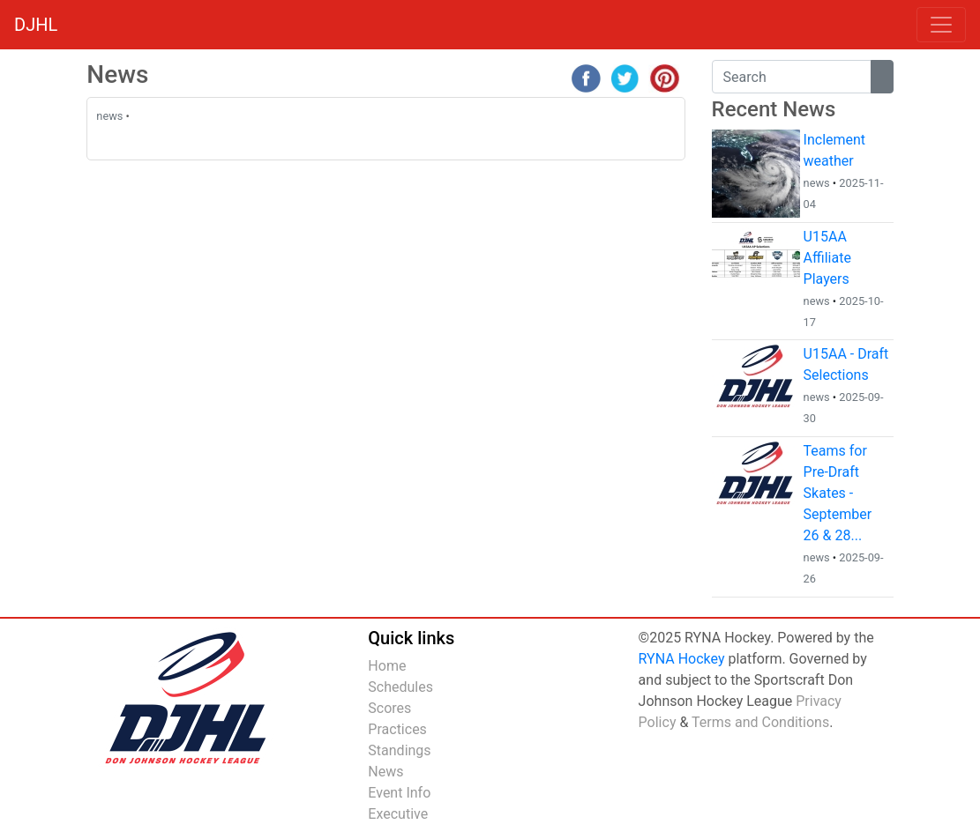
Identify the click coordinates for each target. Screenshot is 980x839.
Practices (397, 729)
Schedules (400, 687)
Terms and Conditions (760, 722)
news (109, 116)
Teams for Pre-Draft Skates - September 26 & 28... (838, 493)
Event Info (399, 792)
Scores (389, 708)
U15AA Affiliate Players (827, 257)
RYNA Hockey (682, 658)
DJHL (35, 24)
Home (387, 665)
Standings (399, 750)
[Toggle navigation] (941, 24)
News (385, 771)
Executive (398, 814)
